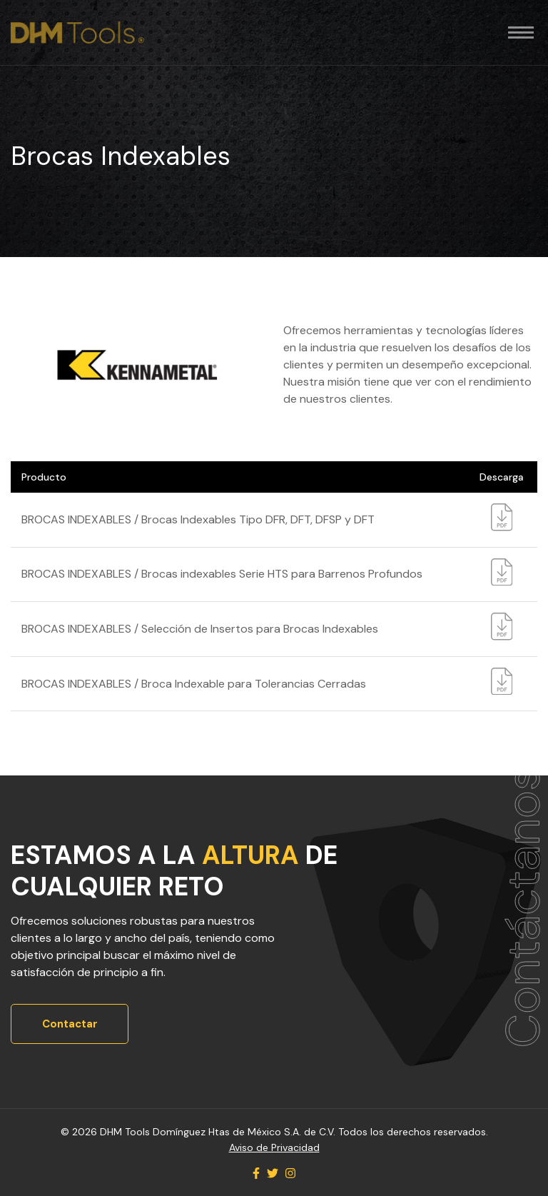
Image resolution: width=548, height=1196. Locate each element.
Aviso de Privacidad (274, 1147)
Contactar (70, 1024)
